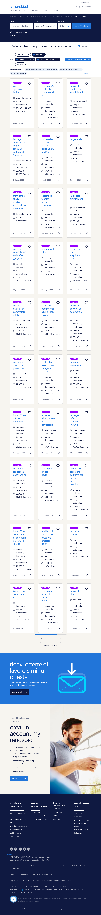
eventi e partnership (81, 820)
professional (57, 812)
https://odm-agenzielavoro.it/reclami (28, 901)
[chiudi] (54, 26)
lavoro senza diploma (18, 819)
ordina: (85, 46)
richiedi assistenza (86, 2)
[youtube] (24, 849)
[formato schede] (79, 46)
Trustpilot (9, 854)
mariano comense (68, 16)
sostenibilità (78, 813)
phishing (69, 909)
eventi (12, 822)
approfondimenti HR (38, 816)
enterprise (56, 819)
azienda (36, 10)
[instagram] (28, 849)
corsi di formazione (17, 810)
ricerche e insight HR (39, 819)
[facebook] (20, 849)
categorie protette (16, 836)
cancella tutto (86, 73)
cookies (34, 909)
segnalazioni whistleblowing (51, 909)
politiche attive (15, 833)
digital (54, 815)
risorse (45, 10)
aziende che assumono (18, 826)
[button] (57, 70)
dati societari (78, 833)
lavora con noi (79, 810)
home (11, 16)
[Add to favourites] (29, 83)
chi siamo (55, 10)
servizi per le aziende (39, 806)
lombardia (57, 16)
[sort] (88, 45)
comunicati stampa (81, 829)
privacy (12, 909)
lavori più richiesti (16, 829)
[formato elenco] (75, 46)
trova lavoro (16, 10)
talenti (27, 10)
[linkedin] (11, 849)
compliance (78, 817)
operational (56, 809)
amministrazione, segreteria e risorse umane (39, 16)
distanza (61, 21)
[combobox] (21, 26)
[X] (15, 849)
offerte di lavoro (19, 16)
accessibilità (80, 909)
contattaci (23, 909)
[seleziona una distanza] (64, 26)
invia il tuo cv (15, 840)
